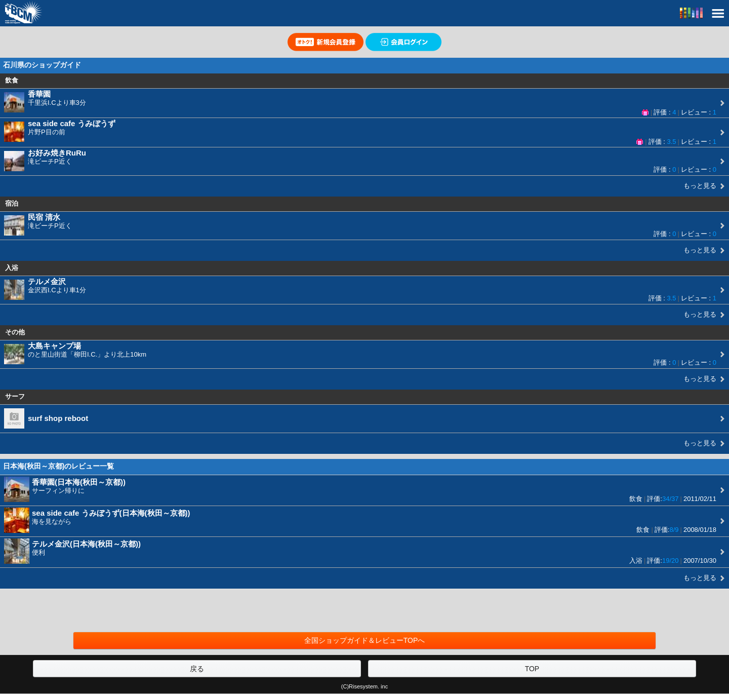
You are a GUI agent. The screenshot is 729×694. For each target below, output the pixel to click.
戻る (197, 669)
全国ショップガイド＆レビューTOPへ (364, 640)
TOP (532, 669)
